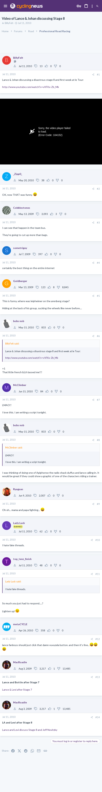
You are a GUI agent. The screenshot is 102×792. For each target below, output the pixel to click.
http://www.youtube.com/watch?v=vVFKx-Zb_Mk (30, 86)
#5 (98, 295)
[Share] (93, 74)
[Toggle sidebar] (92, 6)
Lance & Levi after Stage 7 (17, 689)
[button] (5, 6)
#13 (97, 677)
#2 (98, 188)
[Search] (97, 6)
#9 (98, 504)
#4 (98, 262)
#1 (98, 74)
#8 (98, 440)
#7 (98, 399)
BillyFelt (9, 23)
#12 (97, 639)
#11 (97, 574)
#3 (98, 222)
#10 (97, 540)
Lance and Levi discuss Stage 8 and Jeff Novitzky (29, 729)
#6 (98, 336)
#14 (97, 717)
